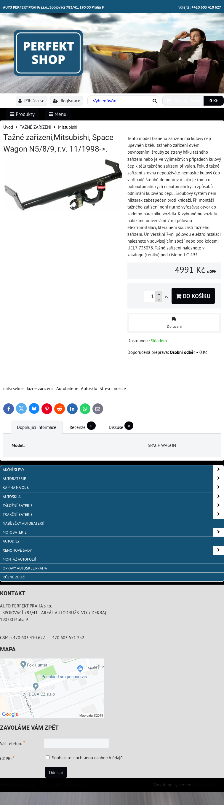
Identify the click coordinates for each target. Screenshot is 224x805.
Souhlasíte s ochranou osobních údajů (87, 758)
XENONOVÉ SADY (113, 550)
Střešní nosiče (113, 388)
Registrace (66, 101)
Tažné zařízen (39, 388)
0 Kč (213, 101)
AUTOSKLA (113, 496)
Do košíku (193, 296)
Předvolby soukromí (18, 784)
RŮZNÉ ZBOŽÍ (14, 577)
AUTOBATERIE (113, 478)
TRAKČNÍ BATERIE (113, 514)
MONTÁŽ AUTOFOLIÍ (19, 559)
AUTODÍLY (11, 541)
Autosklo (89, 388)
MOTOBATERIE (113, 532)
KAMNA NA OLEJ (113, 487)
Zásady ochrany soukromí (64, 784)
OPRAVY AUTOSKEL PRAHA (25, 568)
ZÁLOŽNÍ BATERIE (113, 505)
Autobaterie (67, 388)
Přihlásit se (31, 101)
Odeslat (56, 772)
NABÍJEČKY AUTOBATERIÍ (23, 523)
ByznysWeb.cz (208, 785)
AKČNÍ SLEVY (113, 469)
